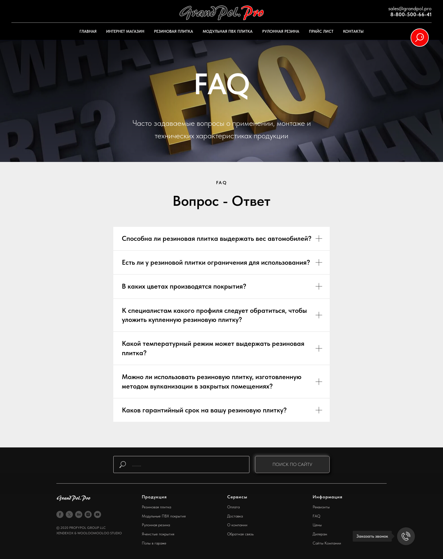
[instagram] (88, 514)
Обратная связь (240, 534)
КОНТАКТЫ (353, 31)
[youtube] (97, 514)
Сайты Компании (327, 543)
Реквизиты (321, 507)
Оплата (233, 507)
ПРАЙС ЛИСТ (321, 31)
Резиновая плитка (156, 507)
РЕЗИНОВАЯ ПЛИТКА (173, 31)
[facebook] (59, 514)
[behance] (78, 514)
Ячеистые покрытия (158, 534)
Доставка (235, 516)
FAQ (316, 516)
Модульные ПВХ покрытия (164, 516)
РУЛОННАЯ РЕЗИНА (280, 31)
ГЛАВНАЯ (88, 31)
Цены (317, 525)
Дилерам (320, 534)
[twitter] (69, 514)
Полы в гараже (154, 543)
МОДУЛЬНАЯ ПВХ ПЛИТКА (228, 31)
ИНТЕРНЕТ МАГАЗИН (125, 31)
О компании (237, 525)
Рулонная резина (156, 525)
